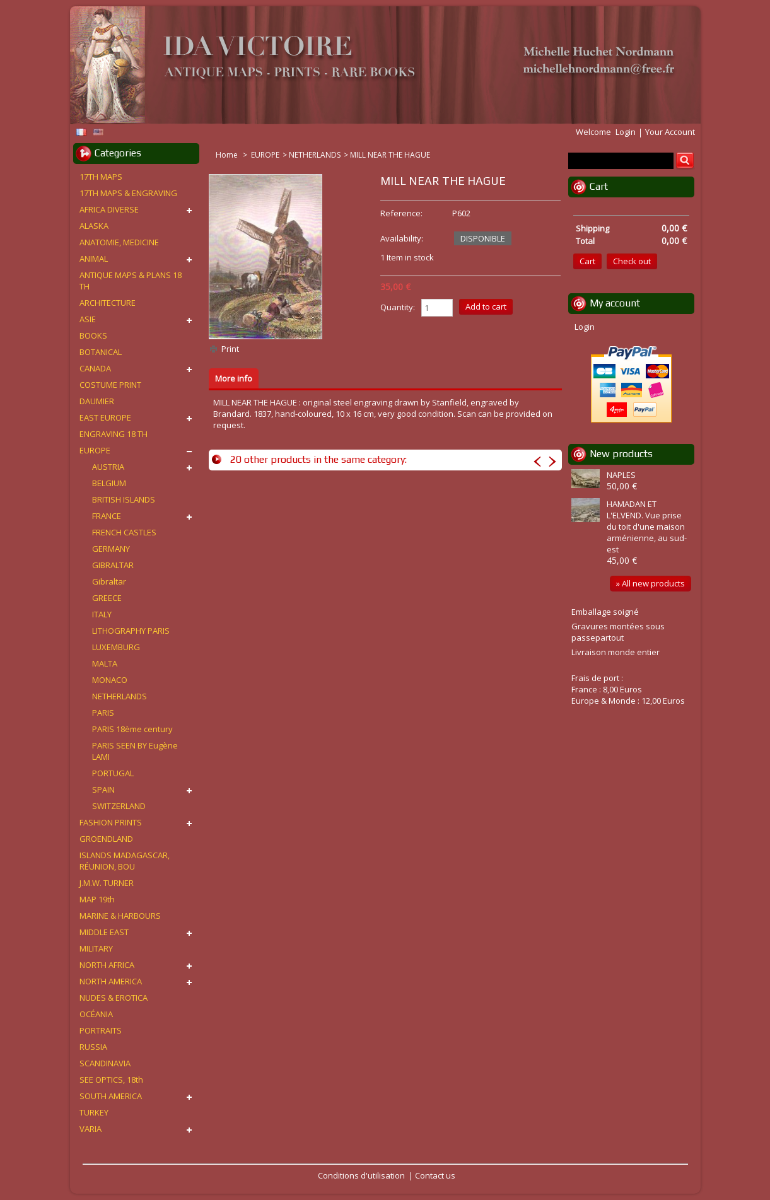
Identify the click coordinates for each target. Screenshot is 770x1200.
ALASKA (93, 225)
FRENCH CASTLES (124, 532)
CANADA (95, 368)
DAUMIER (96, 401)
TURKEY (93, 1112)
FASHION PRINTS (110, 822)
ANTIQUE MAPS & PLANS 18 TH (130, 280)
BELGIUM (109, 483)
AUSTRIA (108, 466)
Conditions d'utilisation (361, 1175)
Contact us (435, 1175)
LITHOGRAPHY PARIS (131, 630)
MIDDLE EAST (104, 932)
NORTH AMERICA (110, 981)
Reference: (401, 213)
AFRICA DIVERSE (109, 209)
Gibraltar (109, 581)
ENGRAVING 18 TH (113, 434)
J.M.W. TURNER (106, 882)
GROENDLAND (106, 838)
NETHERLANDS (315, 154)
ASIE (87, 319)
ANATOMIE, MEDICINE (119, 242)
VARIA (90, 1128)
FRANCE (106, 515)
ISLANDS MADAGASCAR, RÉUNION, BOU (124, 860)
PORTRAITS (100, 1030)
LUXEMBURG (116, 647)
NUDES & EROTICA (113, 997)
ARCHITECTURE (107, 302)
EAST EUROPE (105, 417)
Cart (599, 186)
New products (621, 454)
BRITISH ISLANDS (123, 499)
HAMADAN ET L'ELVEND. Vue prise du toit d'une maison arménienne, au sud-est (647, 526)
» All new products (650, 583)
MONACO (109, 679)
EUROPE (265, 154)
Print (230, 348)
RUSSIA (93, 1046)
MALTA (104, 663)
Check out (632, 261)
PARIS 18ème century (132, 729)
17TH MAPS (100, 176)
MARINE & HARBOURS (120, 915)
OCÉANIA (96, 1014)
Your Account (670, 131)
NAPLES (621, 475)
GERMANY (111, 548)
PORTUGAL (113, 773)
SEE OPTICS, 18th (111, 1079)
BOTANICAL (100, 352)
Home (228, 154)
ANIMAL (93, 258)
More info (233, 378)
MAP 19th (97, 899)
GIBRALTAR (113, 565)
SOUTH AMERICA (110, 1096)
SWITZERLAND (119, 806)
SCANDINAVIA (105, 1063)
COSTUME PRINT (110, 384)
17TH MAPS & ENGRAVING (128, 193)
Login (625, 131)
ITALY (102, 614)
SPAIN (103, 789)
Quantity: (397, 307)
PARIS (103, 712)
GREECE (107, 597)
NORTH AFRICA (106, 964)
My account (615, 303)
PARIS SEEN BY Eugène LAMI (135, 751)
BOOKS (93, 335)
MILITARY (96, 948)
